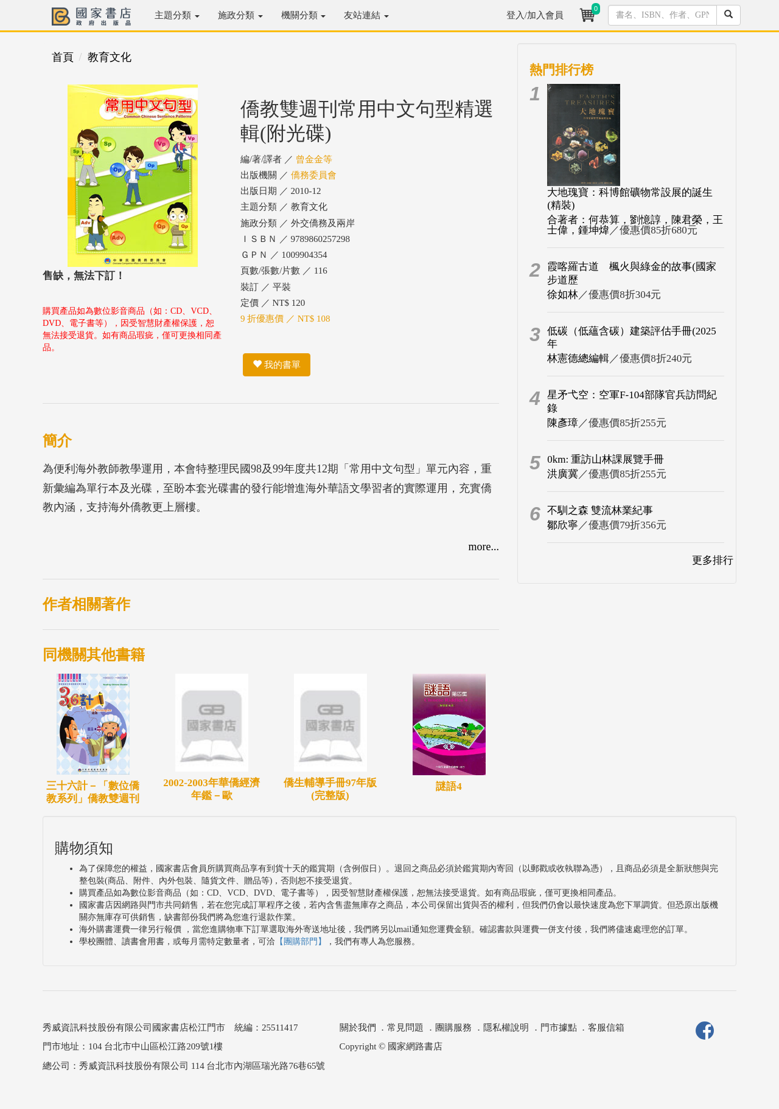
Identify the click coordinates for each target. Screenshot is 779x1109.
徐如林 (562, 294)
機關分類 (303, 15)
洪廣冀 (562, 474)
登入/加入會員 (535, 15)
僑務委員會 (314, 175)
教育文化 (109, 57)
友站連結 (366, 15)
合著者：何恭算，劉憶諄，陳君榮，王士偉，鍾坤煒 (635, 225)
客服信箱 (606, 1027)
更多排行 (712, 560)
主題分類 (177, 15)
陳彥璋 (562, 423)
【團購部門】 (300, 941)
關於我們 (358, 1027)
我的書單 (277, 365)
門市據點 (558, 1027)
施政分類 (240, 15)
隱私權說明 (506, 1027)
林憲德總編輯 (578, 358)
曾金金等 (314, 159)
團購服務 (453, 1027)
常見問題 (405, 1027)
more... (484, 547)
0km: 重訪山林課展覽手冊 (605, 459)
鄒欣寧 (562, 525)
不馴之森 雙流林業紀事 (600, 510)
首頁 (63, 57)
